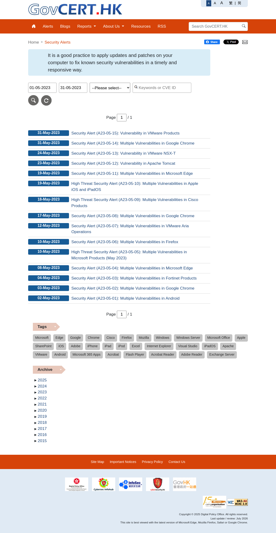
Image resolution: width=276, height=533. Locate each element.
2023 (42, 392)
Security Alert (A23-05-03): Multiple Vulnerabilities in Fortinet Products (134, 278)
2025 (42, 380)
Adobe (75, 346)
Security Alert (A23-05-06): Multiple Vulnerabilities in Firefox (124, 241)
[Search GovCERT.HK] (218, 26)
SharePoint (43, 346)
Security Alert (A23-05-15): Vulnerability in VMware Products (125, 133)
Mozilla (144, 337)
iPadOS (209, 346)
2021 (42, 404)
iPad (108, 346)
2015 (42, 440)
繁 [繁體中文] (231, 3)
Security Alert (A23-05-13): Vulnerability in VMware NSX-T (123, 153)
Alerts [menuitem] (48, 26)
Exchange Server (221, 354)
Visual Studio (187, 346)
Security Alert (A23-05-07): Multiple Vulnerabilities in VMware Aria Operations (130, 229)
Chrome (94, 337)
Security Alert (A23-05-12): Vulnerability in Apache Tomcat (123, 163)
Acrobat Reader (162, 354)
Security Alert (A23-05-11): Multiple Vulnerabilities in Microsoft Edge (132, 173)
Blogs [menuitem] (65, 26)
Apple (241, 337)
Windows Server (188, 337)
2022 (42, 398)
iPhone (93, 346)
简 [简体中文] (239, 3)
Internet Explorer (159, 346)
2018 (42, 422)
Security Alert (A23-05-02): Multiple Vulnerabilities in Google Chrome (132, 288)
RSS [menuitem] (162, 26)
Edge (59, 337)
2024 (42, 386)
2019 (42, 416)
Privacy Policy (152, 462)
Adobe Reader (191, 354)
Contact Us (177, 462)
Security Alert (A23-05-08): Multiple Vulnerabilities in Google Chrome (132, 215)
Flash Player (135, 354)
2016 (42, 434)
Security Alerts (57, 42)
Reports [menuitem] (84, 26)
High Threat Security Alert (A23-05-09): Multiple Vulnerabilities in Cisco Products (134, 202)
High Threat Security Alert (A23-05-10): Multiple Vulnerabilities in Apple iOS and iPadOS (134, 186)
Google (75, 337)
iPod (121, 346)
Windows (162, 337)
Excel (136, 346)
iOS (61, 346)
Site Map (97, 462)
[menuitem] (33, 26)
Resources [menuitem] (141, 26)
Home (33, 42)
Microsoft (42, 337)
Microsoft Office (218, 337)
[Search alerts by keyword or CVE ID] (162, 88)
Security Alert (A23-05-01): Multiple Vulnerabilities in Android (125, 298)
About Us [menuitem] (112, 26)
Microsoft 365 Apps (86, 354)
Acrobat (113, 354)
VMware (41, 354)
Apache (228, 346)
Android (59, 354)
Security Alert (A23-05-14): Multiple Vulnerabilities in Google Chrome (132, 143)
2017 (42, 428)
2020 (42, 410)
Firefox (127, 337)
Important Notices (123, 462)
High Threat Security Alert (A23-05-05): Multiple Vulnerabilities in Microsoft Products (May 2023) (129, 255)
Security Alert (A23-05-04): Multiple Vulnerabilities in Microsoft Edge (132, 268)
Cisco (111, 337)
